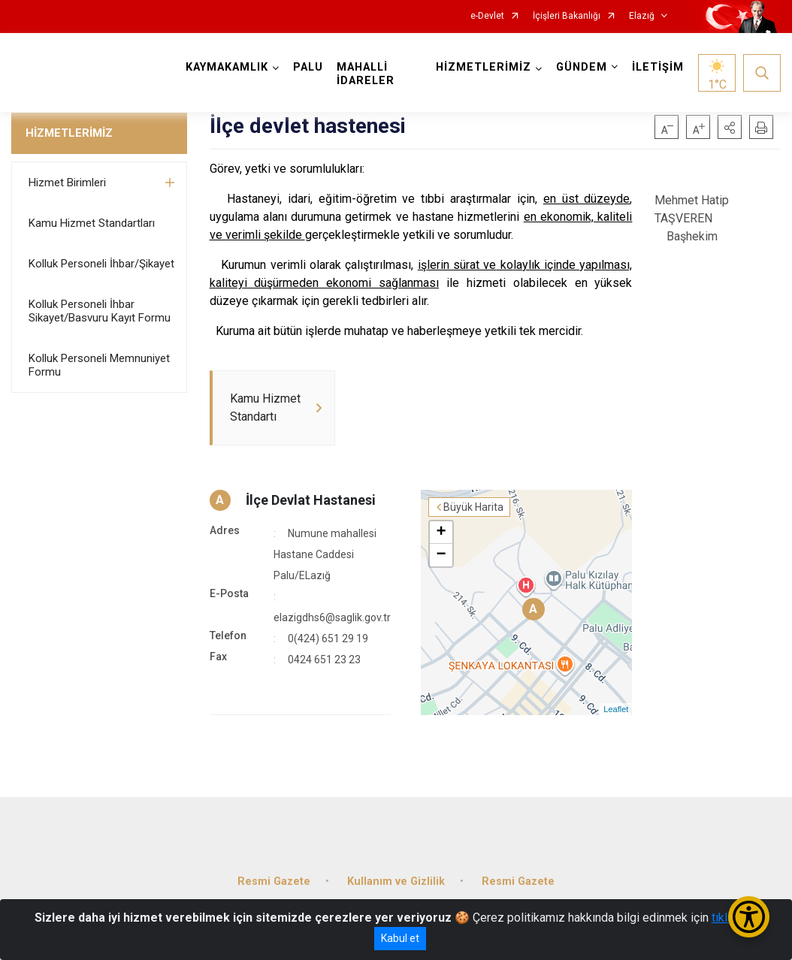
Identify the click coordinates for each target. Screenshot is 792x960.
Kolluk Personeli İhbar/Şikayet (101, 263)
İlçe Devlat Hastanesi (311, 500)
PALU (308, 67)
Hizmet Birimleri (67, 182)
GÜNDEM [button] (581, 67)
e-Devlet (487, 16)
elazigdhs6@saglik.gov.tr (332, 617)
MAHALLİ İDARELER (365, 74)
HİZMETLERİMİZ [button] (483, 67)
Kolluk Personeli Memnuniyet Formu (99, 365)
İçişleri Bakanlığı (566, 16)
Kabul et (400, 938)
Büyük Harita (473, 507)
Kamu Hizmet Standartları (92, 223)
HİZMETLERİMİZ (69, 133)
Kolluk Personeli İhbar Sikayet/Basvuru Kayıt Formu (100, 311)
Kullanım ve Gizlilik (396, 881)
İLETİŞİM (658, 67)
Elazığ (641, 16)
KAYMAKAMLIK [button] (227, 67)
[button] (730, 127)
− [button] (441, 555)
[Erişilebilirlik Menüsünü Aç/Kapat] (748, 916)
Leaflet (615, 709)
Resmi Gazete (273, 881)
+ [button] (441, 532)
